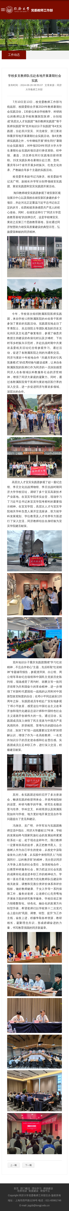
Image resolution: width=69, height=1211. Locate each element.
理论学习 (37, 1188)
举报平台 (45, 1190)
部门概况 (25, 1188)
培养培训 (22, 1190)
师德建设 (48, 1188)
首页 (16, 1188)
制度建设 (33, 1190)
